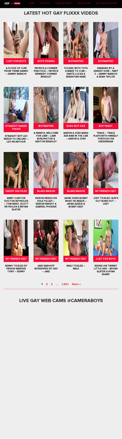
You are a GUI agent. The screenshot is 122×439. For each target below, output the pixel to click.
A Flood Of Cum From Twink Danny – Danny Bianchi (16, 71)
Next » (76, 284)
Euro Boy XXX (76, 126)
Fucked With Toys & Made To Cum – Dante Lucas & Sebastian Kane (76, 72)
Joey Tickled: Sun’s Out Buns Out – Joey (105, 201)
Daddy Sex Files (16, 191)
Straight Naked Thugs (16, 127)
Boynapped (76, 61)
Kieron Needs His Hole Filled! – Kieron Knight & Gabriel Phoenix (46, 202)
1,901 (65, 284)
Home (33, 3)
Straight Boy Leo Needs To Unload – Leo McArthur (16, 139)
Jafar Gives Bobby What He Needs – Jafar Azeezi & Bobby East (76, 202)
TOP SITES (44, 3)
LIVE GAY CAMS (84, 3)
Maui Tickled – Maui (76, 267)
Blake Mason (46, 191)
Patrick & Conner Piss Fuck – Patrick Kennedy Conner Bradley (46, 72)
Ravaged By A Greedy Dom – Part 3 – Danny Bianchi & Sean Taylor (105, 72)
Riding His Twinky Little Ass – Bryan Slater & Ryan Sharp (106, 270)
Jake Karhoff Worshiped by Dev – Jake (46, 268)
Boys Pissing (46, 61)
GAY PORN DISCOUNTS (106, 3)
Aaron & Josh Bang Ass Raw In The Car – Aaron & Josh (75, 136)
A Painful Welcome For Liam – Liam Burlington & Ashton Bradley (46, 137)
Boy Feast (106, 126)
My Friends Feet (105, 191)
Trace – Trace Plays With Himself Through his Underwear (105, 137)
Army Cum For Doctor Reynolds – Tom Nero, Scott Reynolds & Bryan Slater (16, 204)
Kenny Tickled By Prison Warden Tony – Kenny (16, 268)
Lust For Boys (16, 61)
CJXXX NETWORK (63, 3)
